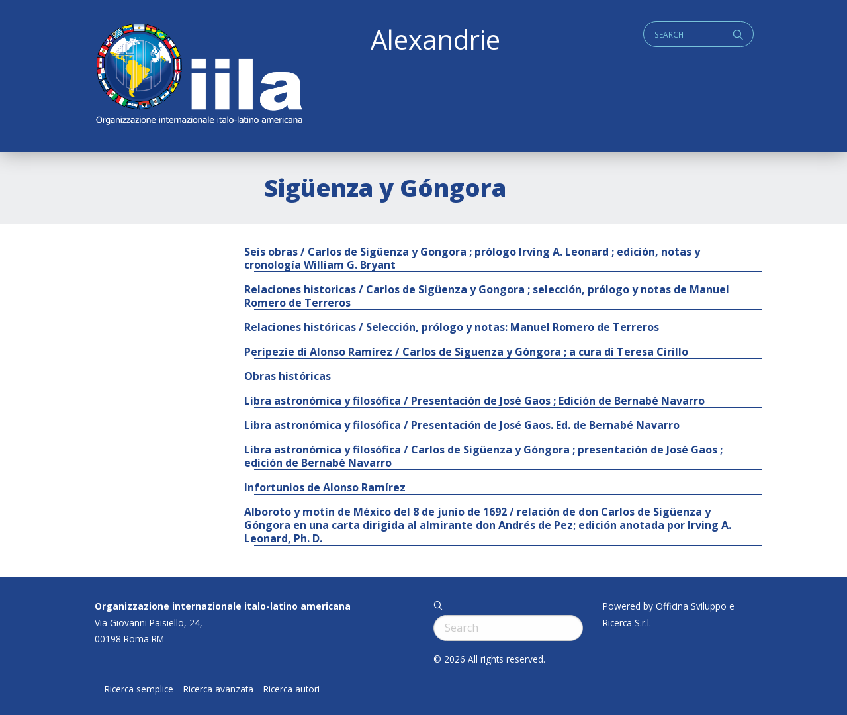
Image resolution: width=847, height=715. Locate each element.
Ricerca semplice (139, 689)
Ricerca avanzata (218, 689)
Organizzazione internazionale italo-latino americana (223, 606)
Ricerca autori (291, 689)
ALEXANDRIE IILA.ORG (198, 75)
